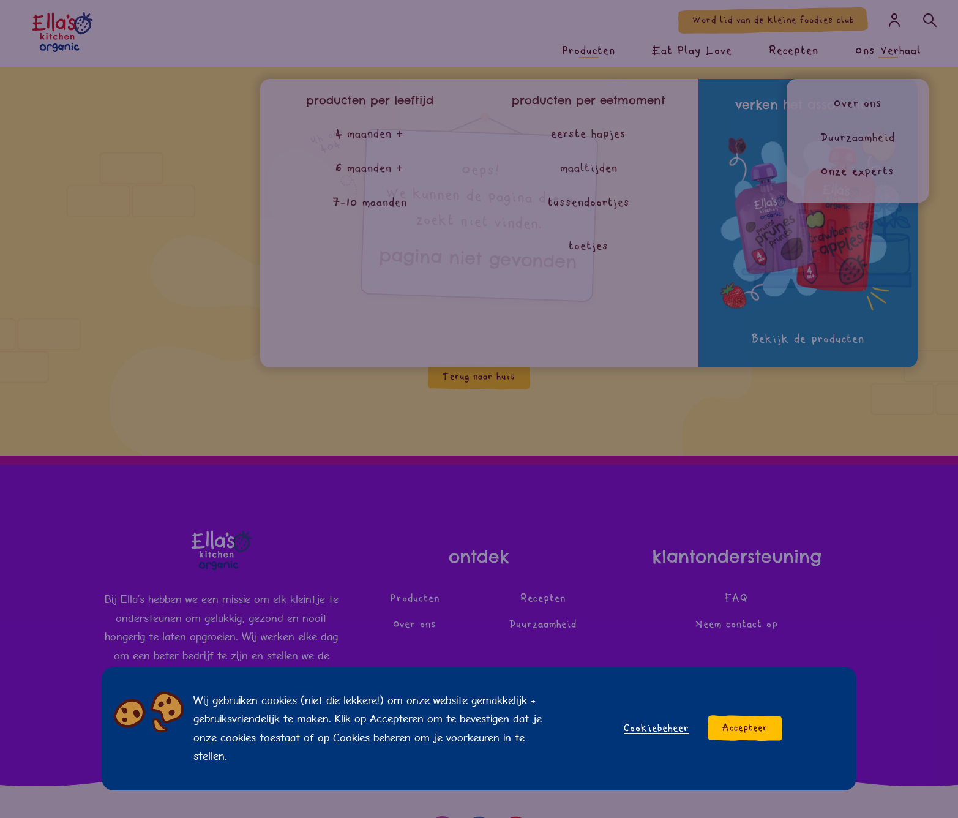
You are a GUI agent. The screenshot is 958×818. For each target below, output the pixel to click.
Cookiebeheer (656, 728)
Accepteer (745, 728)
